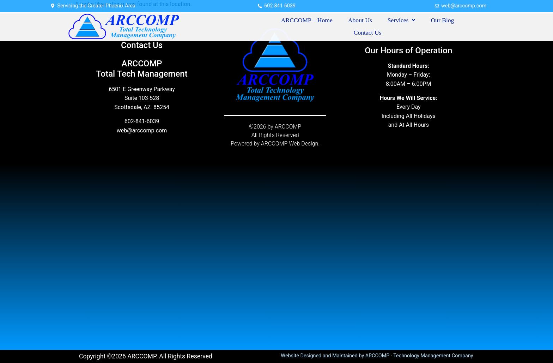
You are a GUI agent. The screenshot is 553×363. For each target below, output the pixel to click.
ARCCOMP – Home (307, 20)
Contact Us (368, 32)
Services (401, 20)
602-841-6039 (141, 121)
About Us (360, 20)
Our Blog (442, 20)
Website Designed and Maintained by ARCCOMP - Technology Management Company (377, 356)
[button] (401, 20)
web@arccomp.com (142, 130)
